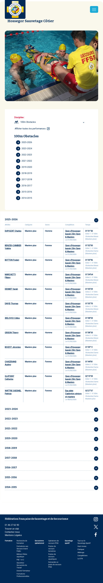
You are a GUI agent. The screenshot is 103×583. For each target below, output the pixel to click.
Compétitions (82, 556)
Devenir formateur (23, 571)
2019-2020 (24, 167)
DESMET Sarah (11, 289)
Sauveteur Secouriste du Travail (22, 565)
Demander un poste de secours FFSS (54, 564)
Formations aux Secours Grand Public (22, 548)
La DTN (80, 559)
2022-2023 (24, 155)
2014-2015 (24, 198)
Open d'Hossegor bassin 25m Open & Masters (72, 234)
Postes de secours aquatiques (52, 556)
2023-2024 (24, 148)
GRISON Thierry (11, 332)
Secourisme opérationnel (39, 542)
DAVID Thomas (11, 303)
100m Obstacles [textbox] (28, 122)
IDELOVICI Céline (12, 318)
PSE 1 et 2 (20, 560)
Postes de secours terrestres (52, 548)
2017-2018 (24, 179)
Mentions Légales (13, 535)
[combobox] (52, 122)
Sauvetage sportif (69, 542)
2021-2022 (24, 161)
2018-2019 (24, 173)
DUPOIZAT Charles (13, 231)
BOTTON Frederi (12, 260)
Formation (8, 541)
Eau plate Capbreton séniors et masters (73, 394)
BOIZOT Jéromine (13, 347)
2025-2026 (24, 142)
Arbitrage (81, 552)
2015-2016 (24, 192)
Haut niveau (82, 546)
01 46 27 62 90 (12, 525)
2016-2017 (24, 186)
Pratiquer (81, 549)
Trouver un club (12, 528)
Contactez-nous (12, 532)
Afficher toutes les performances (30, 128)
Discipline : (19, 117)
